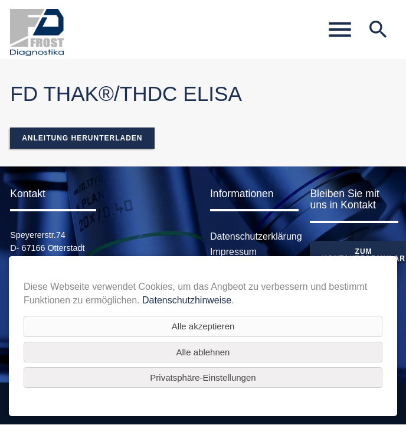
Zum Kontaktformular (363, 255)
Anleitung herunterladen (82, 138)
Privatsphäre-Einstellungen (203, 377)
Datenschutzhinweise (186, 300)
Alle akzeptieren (203, 326)
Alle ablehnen (203, 352)
